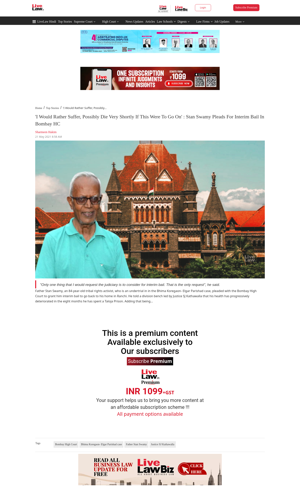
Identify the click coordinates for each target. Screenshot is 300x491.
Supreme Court (83, 21)
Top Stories (65, 21)
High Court (109, 21)
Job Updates (222, 21)
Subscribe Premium (246, 7)
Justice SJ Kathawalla (162, 444)
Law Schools (166, 21)
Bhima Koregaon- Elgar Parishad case (101, 444)
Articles (150, 21)
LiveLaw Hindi (46, 21)
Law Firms (204, 21)
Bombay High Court (66, 444)
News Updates (134, 21)
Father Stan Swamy (136, 444)
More (240, 21)
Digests (182, 21)
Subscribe (150, 361)
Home (38, 108)
